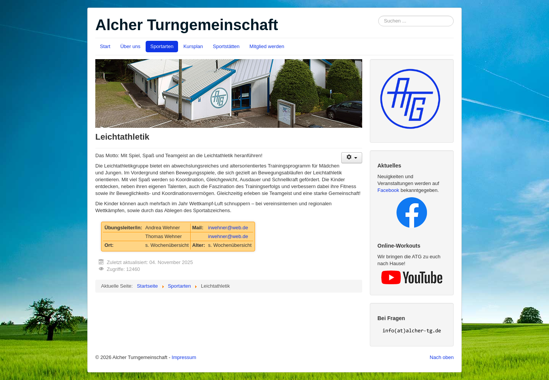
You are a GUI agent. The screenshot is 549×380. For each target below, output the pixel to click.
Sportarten (161, 46)
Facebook (388, 190)
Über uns (130, 46)
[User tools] (351, 157)
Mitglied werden (266, 46)
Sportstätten (226, 46)
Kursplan (193, 46)
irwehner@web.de (228, 227)
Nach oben (442, 357)
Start (105, 46)
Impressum (184, 357)
